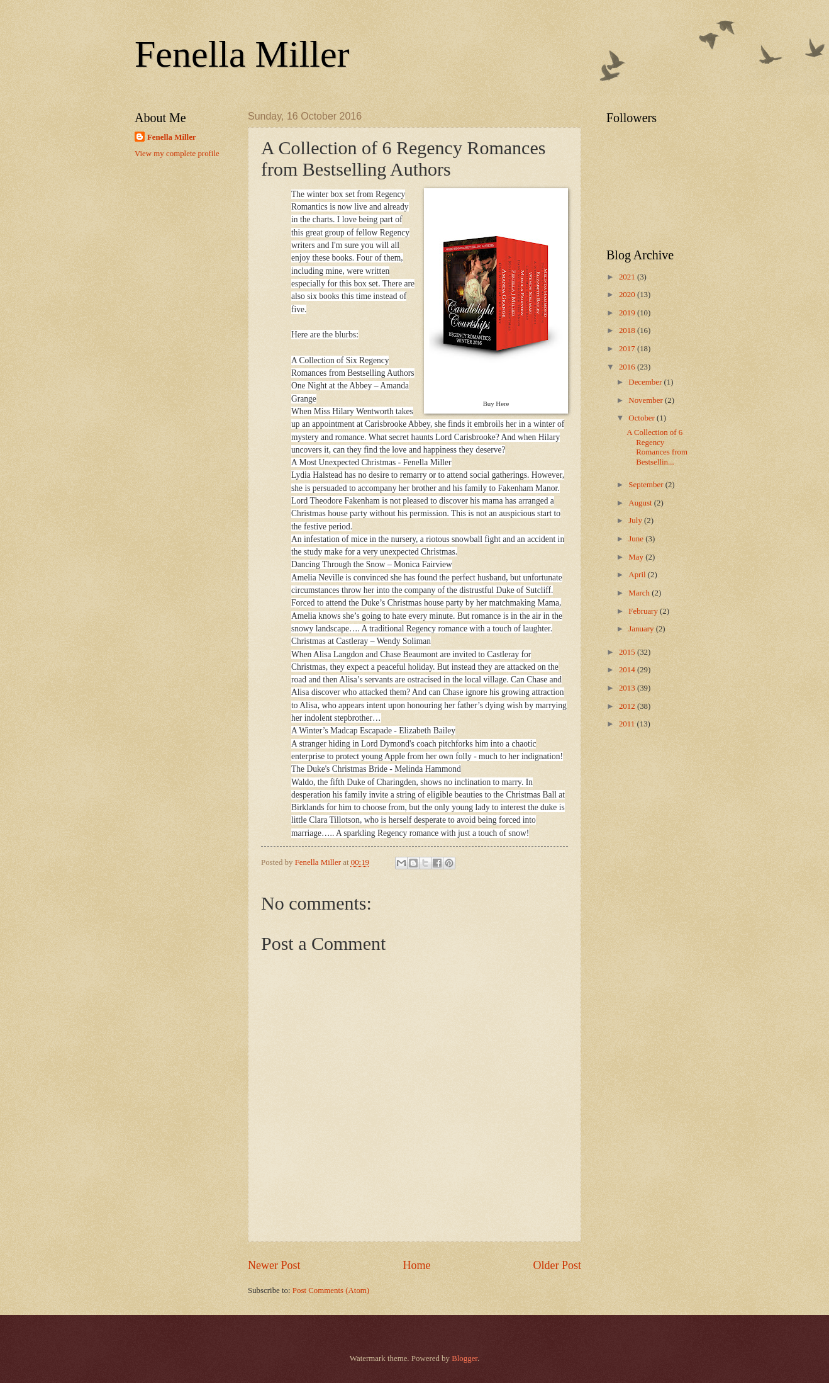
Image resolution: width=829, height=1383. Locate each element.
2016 (628, 367)
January (641, 628)
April (637, 574)
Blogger (464, 1358)
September (646, 484)
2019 (628, 312)
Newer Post (274, 1265)
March (640, 593)
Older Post (557, 1265)
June (636, 538)
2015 (628, 652)
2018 (628, 330)
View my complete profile (177, 153)
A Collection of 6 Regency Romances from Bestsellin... (656, 447)
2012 (628, 706)
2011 (628, 724)
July (636, 520)
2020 (628, 294)
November (646, 400)
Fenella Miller (242, 54)
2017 (628, 348)
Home (416, 1265)
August (641, 503)
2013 (628, 688)
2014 (628, 669)
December (646, 382)
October (642, 418)
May (636, 557)
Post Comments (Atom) (330, 1290)
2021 (628, 277)
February (644, 611)
